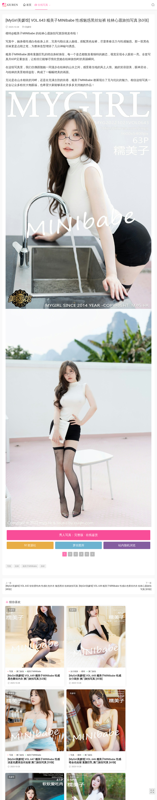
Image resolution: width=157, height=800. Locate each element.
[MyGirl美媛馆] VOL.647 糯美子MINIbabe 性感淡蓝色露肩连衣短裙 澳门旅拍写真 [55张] (127, 677)
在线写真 (41, 5)
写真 (9, 566)
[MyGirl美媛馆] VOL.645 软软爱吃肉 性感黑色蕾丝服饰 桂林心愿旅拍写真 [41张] (78, 761)
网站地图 (93, 789)
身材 (43, 566)
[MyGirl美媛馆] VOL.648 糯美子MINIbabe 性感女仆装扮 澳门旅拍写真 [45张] (78, 677)
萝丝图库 (78, 545)
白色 (125, 755)
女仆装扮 (63, 671)
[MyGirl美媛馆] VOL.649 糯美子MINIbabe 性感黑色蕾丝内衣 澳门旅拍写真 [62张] (28, 677)
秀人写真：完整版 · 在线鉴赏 (78, 535)
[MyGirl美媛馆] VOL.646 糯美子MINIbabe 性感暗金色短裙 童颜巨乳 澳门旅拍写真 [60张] (28, 761)
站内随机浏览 (126, 545)
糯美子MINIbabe (30, 566)
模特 (72, 671)
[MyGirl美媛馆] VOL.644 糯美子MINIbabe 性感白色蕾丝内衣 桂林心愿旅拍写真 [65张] (127, 761)
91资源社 (30, 545)
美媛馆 (28, 27)
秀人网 (72, 789)
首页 (27, 5)
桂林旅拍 (70, 755)
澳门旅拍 (20, 671)
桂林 (17, 566)
